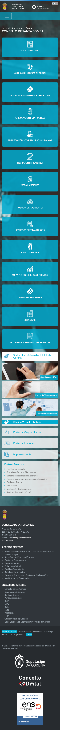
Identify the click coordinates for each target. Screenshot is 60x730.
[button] (55, 3)
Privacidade (7, 634)
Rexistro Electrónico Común (19, 492)
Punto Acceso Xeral (13, 598)
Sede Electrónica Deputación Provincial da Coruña (27, 621)
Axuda (29, 634)
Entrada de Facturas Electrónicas (21, 472)
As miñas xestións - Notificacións (20, 557)
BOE (6, 607)
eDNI (6, 610)
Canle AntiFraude (14, 482)
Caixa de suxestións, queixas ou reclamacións (27, 479)
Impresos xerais (12, 563)
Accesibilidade (25, 631)
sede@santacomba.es (22, 537)
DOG (6, 604)
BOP (6, 601)
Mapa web (38, 631)
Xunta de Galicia (11, 595)
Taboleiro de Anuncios (15, 572)
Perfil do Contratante (14, 569)
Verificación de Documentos (17, 578)
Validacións (9, 612)
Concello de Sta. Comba (15, 589)
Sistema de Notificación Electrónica (22, 475)
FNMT (7, 616)
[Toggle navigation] (7, 16)
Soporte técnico (9, 631)
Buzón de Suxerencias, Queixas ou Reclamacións (26, 575)
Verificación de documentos (19, 489)
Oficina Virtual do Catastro (16, 618)
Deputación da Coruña (14, 592)
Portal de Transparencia (15, 560)
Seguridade (19, 634)
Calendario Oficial (13, 566)
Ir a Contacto (7, 540)
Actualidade (12, 485)
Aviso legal (49, 631)
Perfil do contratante (16, 469)
